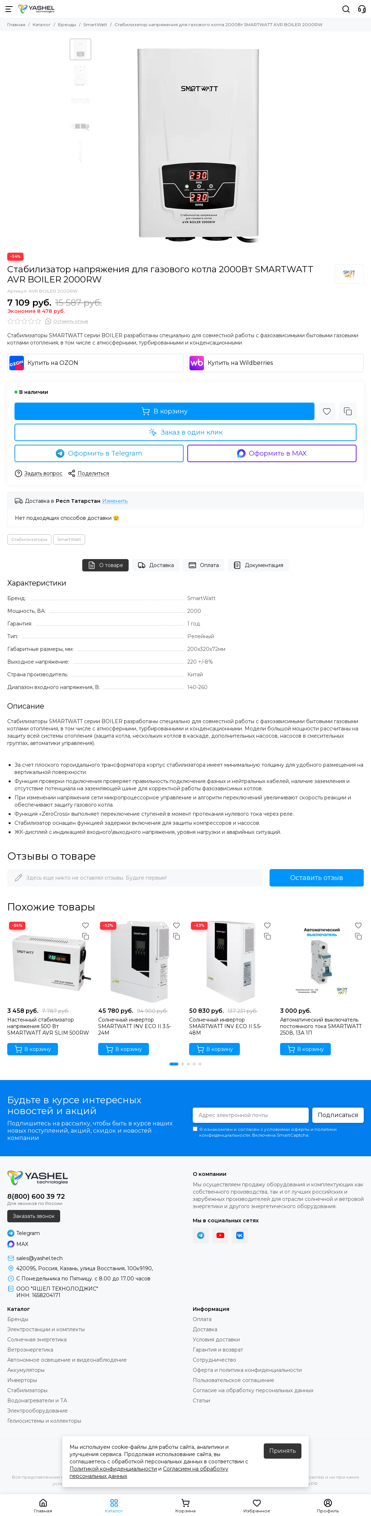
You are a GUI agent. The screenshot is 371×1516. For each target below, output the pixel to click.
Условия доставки (216, 1339)
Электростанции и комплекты (46, 1329)
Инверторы (22, 1380)
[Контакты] (362, 9)
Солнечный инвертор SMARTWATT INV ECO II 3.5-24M (134, 1026)
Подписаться (338, 1115)
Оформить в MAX (272, 453)
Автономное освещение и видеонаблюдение (67, 1360)
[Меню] (9, 9)
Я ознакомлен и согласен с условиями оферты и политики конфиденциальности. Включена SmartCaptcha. (265, 1132)
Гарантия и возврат (218, 1349)
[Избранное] (326, 411)
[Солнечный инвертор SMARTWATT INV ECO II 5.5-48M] (231, 962)
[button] (174, 1064)
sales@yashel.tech (39, 1258)
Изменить (115, 501)
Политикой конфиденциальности (113, 1469)
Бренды (67, 24)
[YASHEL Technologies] (36, 9)
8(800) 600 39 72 (36, 1197)
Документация (258, 565)
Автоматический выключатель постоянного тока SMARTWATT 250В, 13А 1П (321, 1026)
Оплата (203, 565)
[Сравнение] (348, 411)
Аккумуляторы (26, 1370)
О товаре (105, 565)
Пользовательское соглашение (233, 1380)
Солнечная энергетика (37, 1339)
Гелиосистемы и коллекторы (44, 1421)
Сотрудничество (214, 1360)
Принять (282, 1450)
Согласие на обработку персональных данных (253, 1390)
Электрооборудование (37, 1410)
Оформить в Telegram (99, 453)
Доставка (156, 565)
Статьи (201, 1400)
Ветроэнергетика (30, 1349)
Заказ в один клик (185, 432)
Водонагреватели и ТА (37, 1400)
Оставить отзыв (316, 878)
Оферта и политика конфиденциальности (247, 1370)
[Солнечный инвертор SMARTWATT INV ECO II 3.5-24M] (140, 962)
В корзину (164, 411)
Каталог (42, 24)
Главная (16, 24)
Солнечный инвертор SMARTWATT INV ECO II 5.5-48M (225, 1026)
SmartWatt (95, 24)
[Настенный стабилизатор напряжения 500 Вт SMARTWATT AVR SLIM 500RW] (49, 962)
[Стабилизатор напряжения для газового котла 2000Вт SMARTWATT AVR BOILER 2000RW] (198, 141)
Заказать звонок (34, 1216)
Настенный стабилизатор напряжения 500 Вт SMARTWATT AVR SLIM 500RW (48, 1026)
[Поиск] (346, 9)
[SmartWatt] (349, 274)
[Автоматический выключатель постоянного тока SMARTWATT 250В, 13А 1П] (322, 962)
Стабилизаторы (29, 539)
